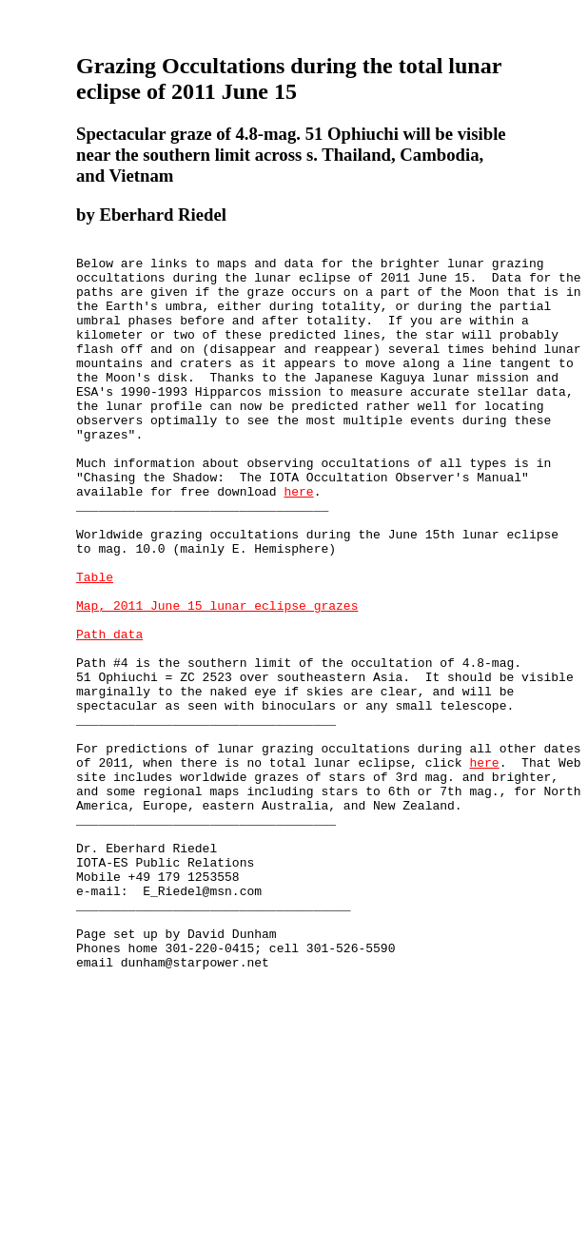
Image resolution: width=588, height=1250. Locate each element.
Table (94, 645)
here (298, 542)
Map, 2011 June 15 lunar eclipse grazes (217, 679)
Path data (109, 713)
